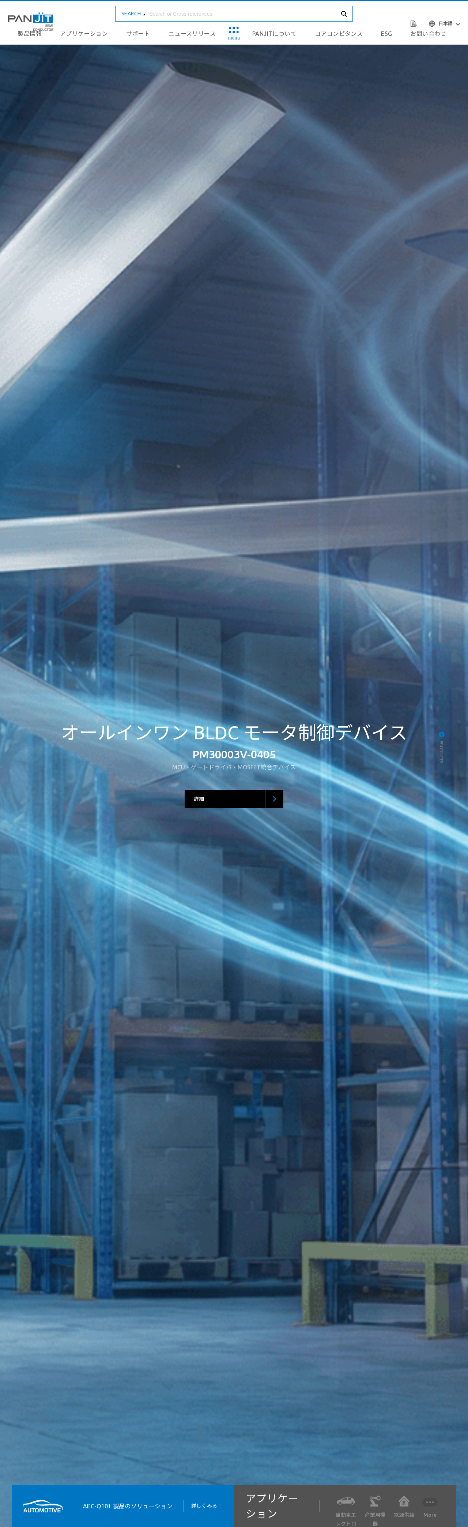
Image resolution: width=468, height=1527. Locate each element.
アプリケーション (84, 33)
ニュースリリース (192, 33)
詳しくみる (206, 1506)
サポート (138, 33)
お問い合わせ (428, 33)
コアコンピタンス (339, 33)
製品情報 (30, 33)
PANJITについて (274, 33)
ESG (386, 33)
